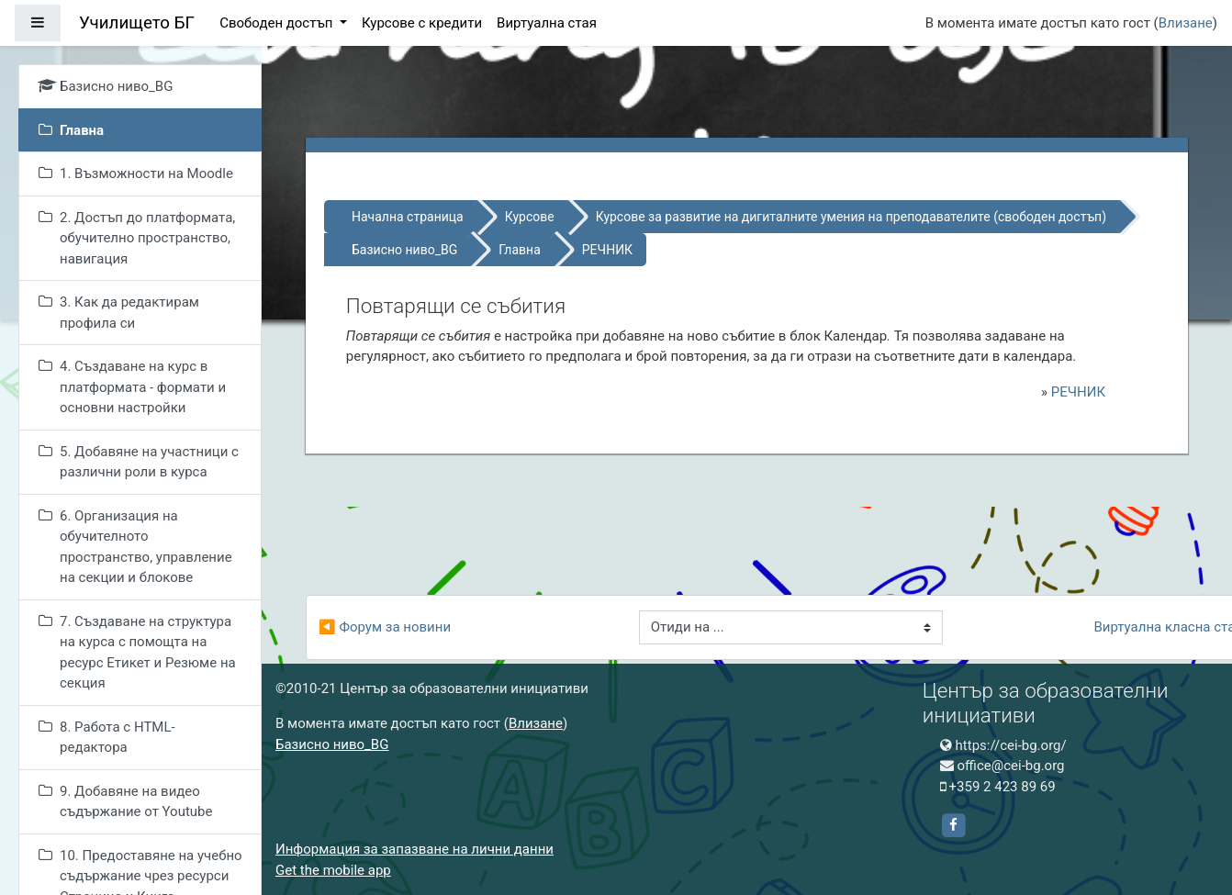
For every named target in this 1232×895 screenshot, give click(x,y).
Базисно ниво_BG (404, 249)
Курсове (529, 216)
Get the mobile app (333, 870)
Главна (519, 249)
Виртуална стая (547, 23)
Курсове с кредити (422, 23)
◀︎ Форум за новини (385, 627)
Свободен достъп (277, 23)
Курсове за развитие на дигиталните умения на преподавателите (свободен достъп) (851, 216)
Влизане (1186, 23)
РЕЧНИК (607, 249)
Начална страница (408, 216)
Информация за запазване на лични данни (414, 849)
